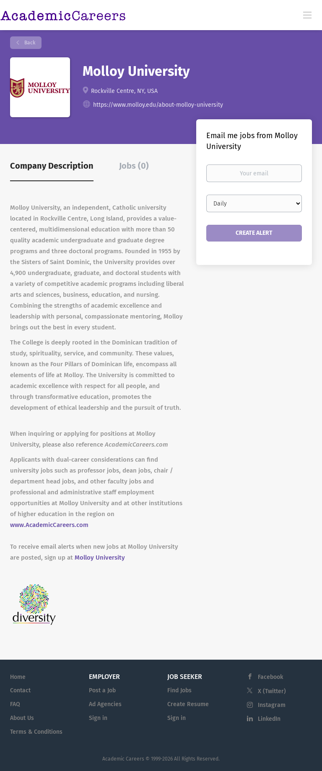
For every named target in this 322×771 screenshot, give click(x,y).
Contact (20, 690)
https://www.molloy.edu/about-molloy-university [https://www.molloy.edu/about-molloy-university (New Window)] (158, 104)
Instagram (272, 705)
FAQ (15, 704)
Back (29, 43)
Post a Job (102, 690)
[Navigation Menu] (307, 14)
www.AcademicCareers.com (49, 525)
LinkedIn (269, 718)
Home (18, 677)
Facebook (270, 677)
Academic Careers (123, 759)
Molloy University (100, 557)
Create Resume (188, 704)
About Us (22, 718)
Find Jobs (179, 690)
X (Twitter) (272, 691)
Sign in (98, 718)
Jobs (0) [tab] (134, 166)
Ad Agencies (105, 704)
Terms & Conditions (36, 731)
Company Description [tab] (51, 166)
